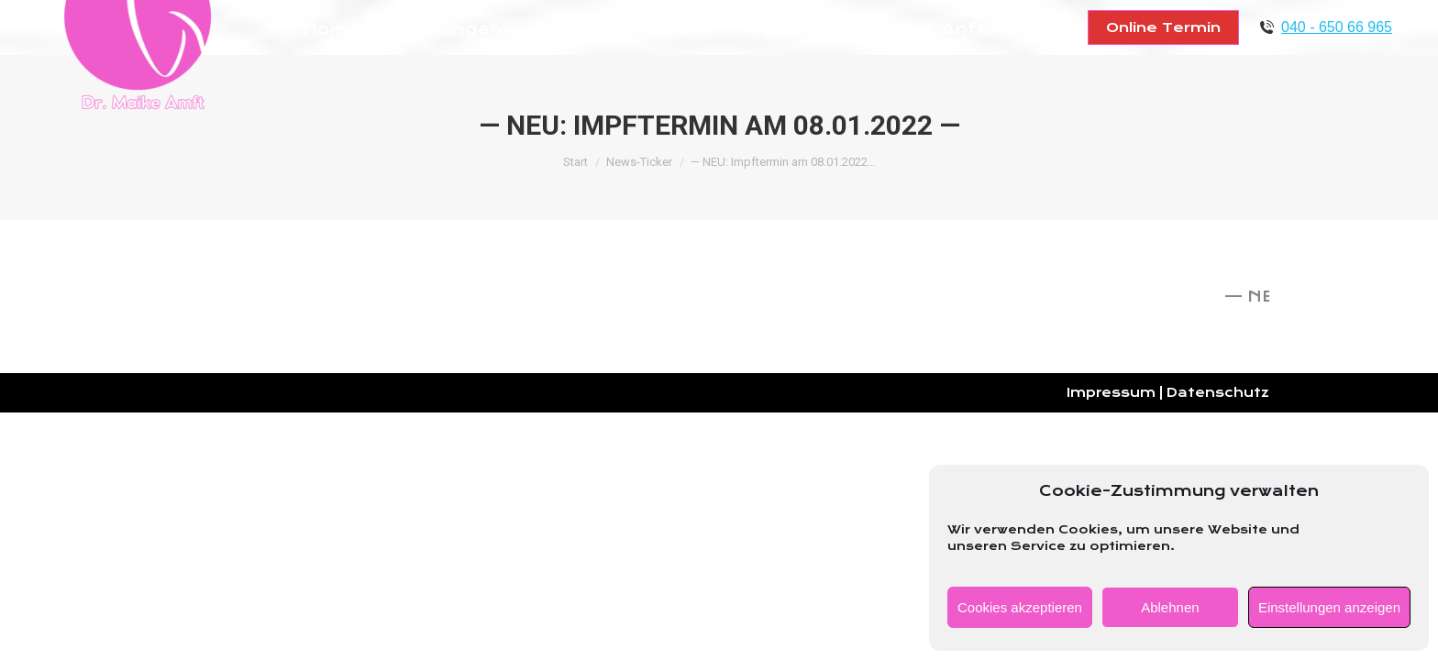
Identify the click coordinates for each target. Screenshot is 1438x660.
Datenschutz (1218, 392)
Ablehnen (1170, 607)
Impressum (1111, 392)
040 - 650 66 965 (1336, 27)
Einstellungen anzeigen (1329, 607)
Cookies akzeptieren (1019, 607)
